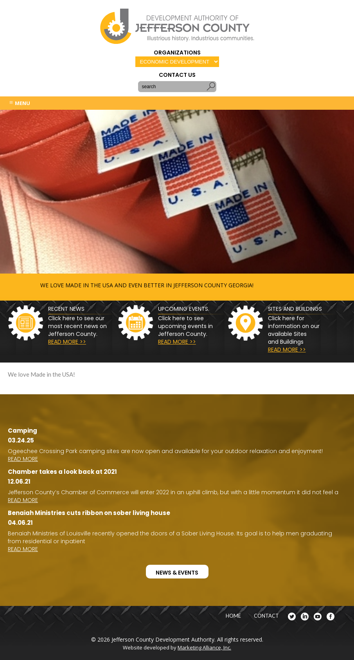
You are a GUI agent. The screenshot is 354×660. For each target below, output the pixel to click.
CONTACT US (177, 75)
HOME (233, 616)
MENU (19, 103)
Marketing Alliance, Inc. (204, 647)
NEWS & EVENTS (177, 573)
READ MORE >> (67, 342)
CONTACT (266, 616)
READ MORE (23, 459)
